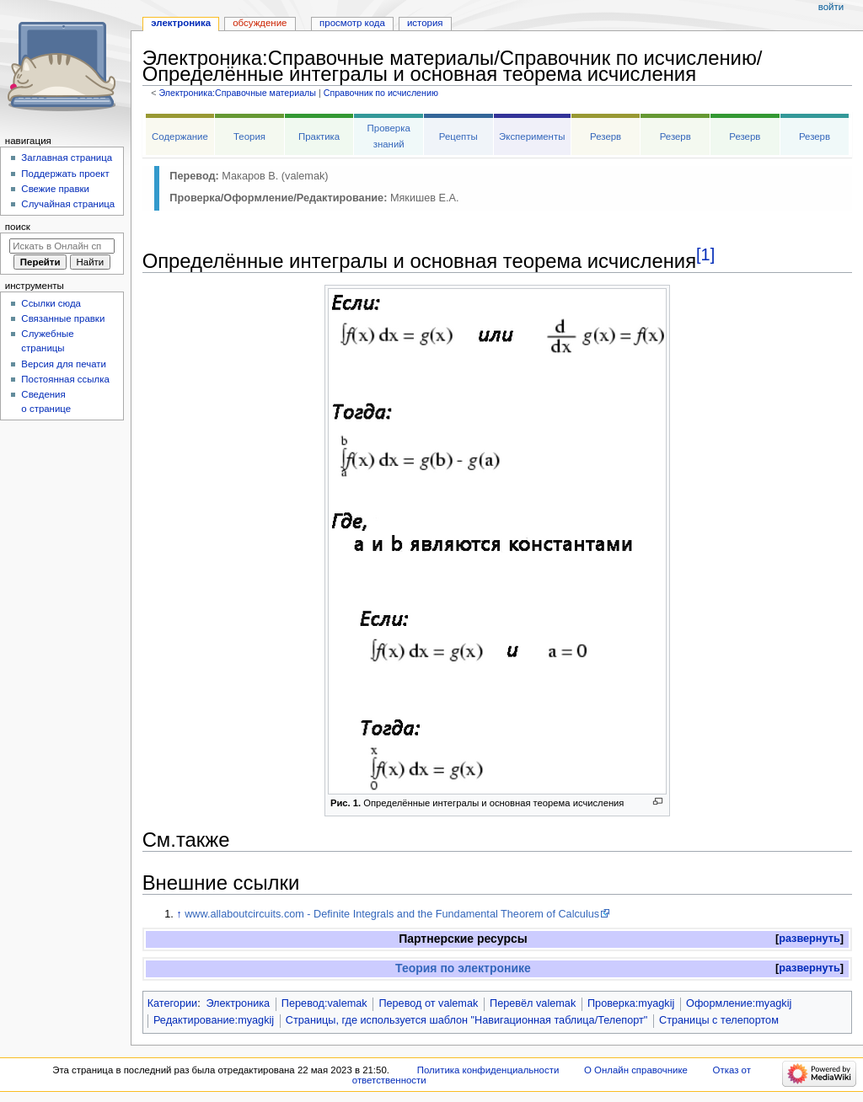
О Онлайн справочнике (636, 1070)
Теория (249, 136)
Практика (319, 136)
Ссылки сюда (51, 303)
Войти (831, 7)
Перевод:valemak (324, 1003)
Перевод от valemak (428, 1003)
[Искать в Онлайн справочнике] (62, 246)
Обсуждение (260, 23)
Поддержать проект (65, 174)
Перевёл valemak (533, 1003)
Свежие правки (55, 189)
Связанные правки (63, 318)
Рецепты (458, 136)
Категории (172, 1003)
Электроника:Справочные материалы (237, 93)
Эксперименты (532, 136)
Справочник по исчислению (381, 93)
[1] (705, 254)
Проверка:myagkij (630, 1003)
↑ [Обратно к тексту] (178, 914)
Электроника (238, 1003)
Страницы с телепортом (719, 1020)
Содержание (180, 136)
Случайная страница (68, 204)
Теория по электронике (463, 968)
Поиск (17, 227)
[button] (809, 939)
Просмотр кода (352, 23)
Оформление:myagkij (738, 1003)
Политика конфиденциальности (488, 1070)
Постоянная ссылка (65, 379)
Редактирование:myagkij (213, 1020)
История (425, 23)
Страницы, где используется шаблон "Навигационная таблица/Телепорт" (466, 1020)
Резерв (605, 136)
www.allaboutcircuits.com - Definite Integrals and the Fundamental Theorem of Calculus (392, 914)
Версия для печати (63, 364)
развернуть (809, 938)
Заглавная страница (66, 157)
